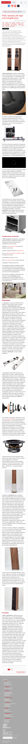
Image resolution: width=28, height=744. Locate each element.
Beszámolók (7, 727)
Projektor (8, 713)
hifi (10, 22)
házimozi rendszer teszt (8, 688)
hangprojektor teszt (7, 695)
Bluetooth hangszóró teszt (8, 693)
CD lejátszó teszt (7, 705)
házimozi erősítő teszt (8, 687)
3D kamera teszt (7, 709)
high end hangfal (5, 25)
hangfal (13, 22)
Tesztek (5, 679)
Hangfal (5, 11)
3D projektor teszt (7, 715)
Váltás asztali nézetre (6, 741)
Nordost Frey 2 (20, 250)
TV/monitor (8, 718)
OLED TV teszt (6, 722)
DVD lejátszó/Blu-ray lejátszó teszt (10, 703)
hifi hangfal (7, 23)
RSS (4, 730)
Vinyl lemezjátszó (7, 706)
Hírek (4, 726)
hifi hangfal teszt (14, 25)
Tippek (5, 725)
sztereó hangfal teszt (12, 11)
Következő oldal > (21, 672)
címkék (4, 729)
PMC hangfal (13, 23)
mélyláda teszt (6, 694)
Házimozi (7, 686)
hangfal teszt (20, 23)
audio (7, 22)
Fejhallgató (8, 697)
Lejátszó (7, 702)
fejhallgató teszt (7, 698)
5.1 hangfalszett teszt (8, 691)
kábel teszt (6, 710)
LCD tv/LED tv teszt (7, 719)
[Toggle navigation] (22, 2)
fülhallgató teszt (7, 699)
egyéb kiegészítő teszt (8, 711)
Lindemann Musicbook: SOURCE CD (14, 253)
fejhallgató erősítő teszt (8, 700)
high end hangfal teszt (10, 26)
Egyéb (6, 708)
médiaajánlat (5, 733)
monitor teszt (6, 721)
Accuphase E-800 (10, 260)
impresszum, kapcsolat (7, 732)
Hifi (6, 681)
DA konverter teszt (7, 683)
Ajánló (5, 724)
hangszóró (18, 22)
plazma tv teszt (6, 720)
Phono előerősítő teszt (8, 684)
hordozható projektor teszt (8, 716)
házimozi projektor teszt (8, 714)
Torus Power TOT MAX (12, 246)
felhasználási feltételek (7, 734)
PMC (3, 22)
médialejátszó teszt (7, 704)
